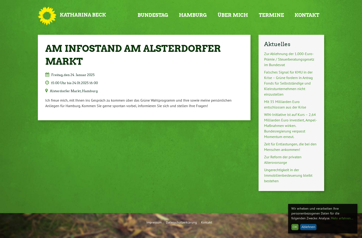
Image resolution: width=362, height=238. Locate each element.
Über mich (233, 15)
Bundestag (153, 15)
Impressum (154, 222)
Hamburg (193, 15)
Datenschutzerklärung (181, 222)
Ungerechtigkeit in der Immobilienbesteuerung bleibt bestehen (288, 175)
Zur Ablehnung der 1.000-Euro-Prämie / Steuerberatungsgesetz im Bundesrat (289, 59)
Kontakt (307, 15)
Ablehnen (308, 227)
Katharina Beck (83, 15)
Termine (271, 15)
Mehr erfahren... (342, 218)
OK (295, 227)
